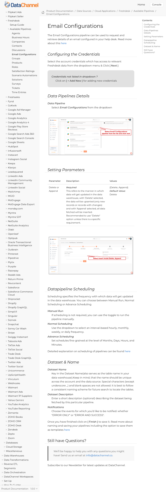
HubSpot (13, 146)
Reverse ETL (11, 464)
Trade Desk (14, 353)
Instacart (13, 155)
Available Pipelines (20, 29)
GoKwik (12, 105)
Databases (12, 442)
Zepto (11, 433)
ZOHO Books (15, 417)
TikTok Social (15, 349)
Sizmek (12, 320)
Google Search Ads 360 (21, 133)
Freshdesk (14, 20)
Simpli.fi (12, 311)
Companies (18, 41)
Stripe (11, 332)
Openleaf (13, 233)
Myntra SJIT (14, 217)
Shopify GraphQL (17, 307)
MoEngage (14, 200)
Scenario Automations (24, 75)
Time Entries (19, 92)
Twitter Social (15, 366)
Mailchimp (14, 191)
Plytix (11, 262)
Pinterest (13, 253)
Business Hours (20, 37)
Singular (12, 316)
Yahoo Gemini (16, 400)
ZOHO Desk (14, 425)
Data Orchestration (15, 472)
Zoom (11, 438)
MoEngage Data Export (21, 204)
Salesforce (14, 287)
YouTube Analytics (18, 404)
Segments (10, 468)
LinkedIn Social (16, 187)
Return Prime (15, 279)
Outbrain (13, 249)
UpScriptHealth (17, 374)
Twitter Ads (14, 362)
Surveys (16, 83)
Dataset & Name (152, 46)
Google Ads (14, 113)
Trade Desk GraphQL (19, 358)
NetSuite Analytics (18, 225)
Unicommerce (16, 370)
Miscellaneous (14, 451)
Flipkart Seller (15, 16)
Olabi (11, 229)
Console (156, 4)
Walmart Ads (15, 391)
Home (141, 4)
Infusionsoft (14, 150)
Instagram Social (17, 159)
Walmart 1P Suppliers (20, 396)
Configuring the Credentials (152, 25)
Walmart (13, 387)
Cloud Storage (14, 446)
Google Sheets (16, 142)
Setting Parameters (153, 36)
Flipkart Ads (15, 12)
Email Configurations (24, 54)
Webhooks (14, 383)
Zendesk (13, 429)
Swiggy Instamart (18, 337)
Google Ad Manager (19, 109)
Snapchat (13, 324)
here (64, 43)
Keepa (11, 163)
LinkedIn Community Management (20, 182)
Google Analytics (17, 118)
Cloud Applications (105, 11)
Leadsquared (15, 171)
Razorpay (13, 270)
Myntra (12, 212)
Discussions (18, 50)
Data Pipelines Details (151, 31)
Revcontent (14, 283)
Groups (16, 58)
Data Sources (84, 11)
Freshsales (14, 97)
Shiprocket (14, 299)
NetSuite (13, 221)
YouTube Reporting (19, 408)
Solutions (17, 79)
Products (17, 62)
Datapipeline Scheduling (150, 41)
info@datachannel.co (99, 455)
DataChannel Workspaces (18, 476)
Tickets (16, 88)
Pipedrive (13, 258)
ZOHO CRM (14, 421)
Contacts (17, 45)
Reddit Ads (14, 274)
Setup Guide (17, 24)
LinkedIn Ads (15, 176)
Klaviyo (12, 167)
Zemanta (13, 412)
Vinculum (13, 379)
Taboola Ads (15, 341)
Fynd (11, 101)
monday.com (15, 208)
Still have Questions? (149, 51)
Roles (15, 67)
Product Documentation (59, 11)
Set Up (8, 481)
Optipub (12, 238)
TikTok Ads (14, 345)
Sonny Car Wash (17, 328)
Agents (16, 33)
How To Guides (12, 485)
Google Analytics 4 (18, 122)
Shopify (12, 303)
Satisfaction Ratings (23, 71)
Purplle (12, 266)
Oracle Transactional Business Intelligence (20, 244)
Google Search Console (21, 138)
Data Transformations (16, 459)
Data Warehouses (14, 455)
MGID (11, 196)
